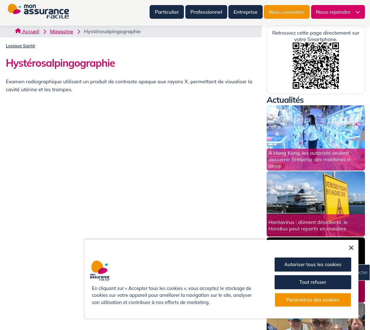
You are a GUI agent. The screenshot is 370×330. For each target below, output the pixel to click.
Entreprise (245, 12)
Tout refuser (313, 282)
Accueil (27, 31)
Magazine (61, 31)
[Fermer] (351, 248)
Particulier (167, 12)
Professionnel (206, 12)
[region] (221, 278)
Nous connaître (287, 12)
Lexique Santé (20, 45)
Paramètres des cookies (312, 300)
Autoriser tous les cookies (312, 264)
